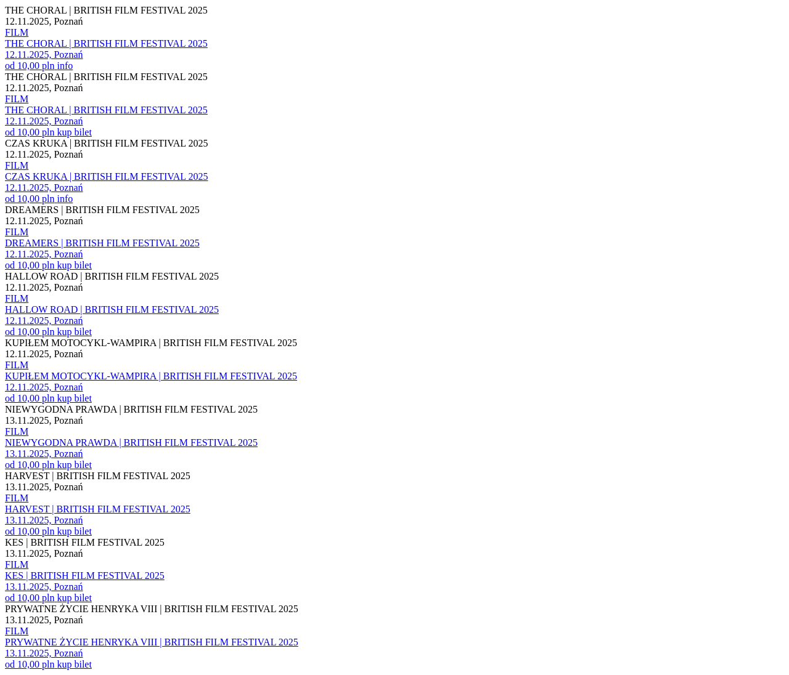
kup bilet (74, 132)
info (65, 65)
